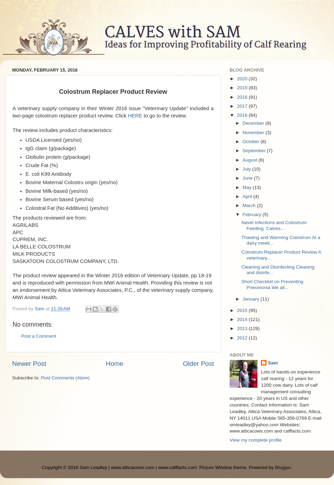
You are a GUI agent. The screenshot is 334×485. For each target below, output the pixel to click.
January (251, 299)
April (247, 196)
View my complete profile (256, 440)
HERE (135, 115)
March (249, 205)
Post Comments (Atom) (65, 377)
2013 (243, 328)
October (251, 141)
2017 (243, 106)
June (248, 178)
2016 (243, 115)
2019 (243, 87)
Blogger (283, 467)
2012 (243, 337)
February (252, 214)
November (253, 132)
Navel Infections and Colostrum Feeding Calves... (274, 225)
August (250, 160)
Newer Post (29, 363)
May (247, 187)
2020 (243, 78)
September (254, 150)
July (247, 169)
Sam (273, 362)
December (253, 123)
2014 (243, 319)
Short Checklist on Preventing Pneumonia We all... (272, 284)
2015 (243, 310)
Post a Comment (38, 336)
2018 (243, 97)
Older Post (198, 363)
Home (114, 363)
